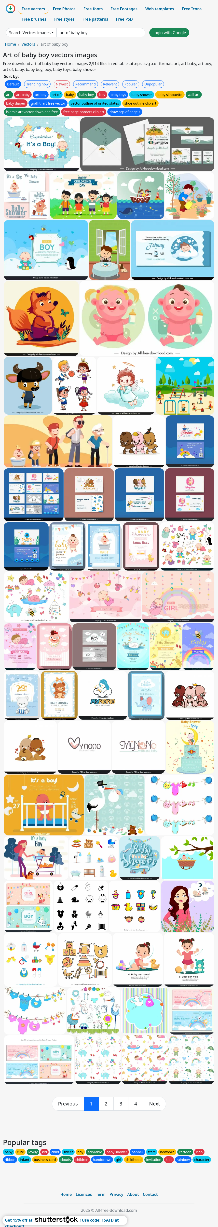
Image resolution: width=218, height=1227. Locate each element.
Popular (130, 84)
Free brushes (34, 19)
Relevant (110, 84)
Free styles (64, 19)
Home (10, 44)
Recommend (85, 84)
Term (101, 1194)
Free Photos (64, 9)
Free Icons (192, 9)
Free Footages (123, 9)
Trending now (37, 84)
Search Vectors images (30, 32)
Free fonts (93, 9)
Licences (84, 1194)
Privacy (116, 1194)
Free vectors (33, 9)
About (133, 1194)
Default (13, 84)
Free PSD (124, 19)
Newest (62, 84)
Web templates (159, 9)
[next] (154, 1104)
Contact (150, 1194)
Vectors (28, 44)
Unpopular (153, 84)
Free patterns (95, 19)
